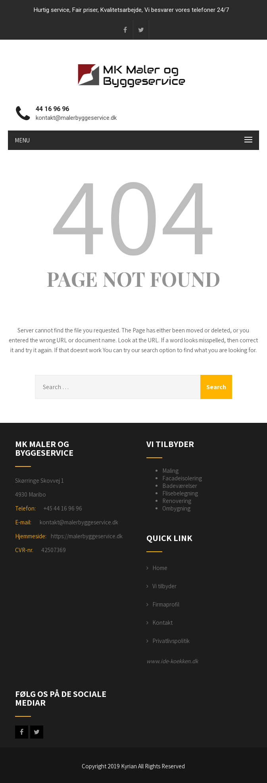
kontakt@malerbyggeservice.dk (79, 522)
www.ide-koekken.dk (172, 661)
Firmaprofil (165, 604)
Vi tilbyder (164, 586)
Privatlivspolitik (171, 641)
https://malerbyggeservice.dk (87, 536)
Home (159, 568)
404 (133, 213)
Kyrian (129, 766)
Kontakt (162, 622)
